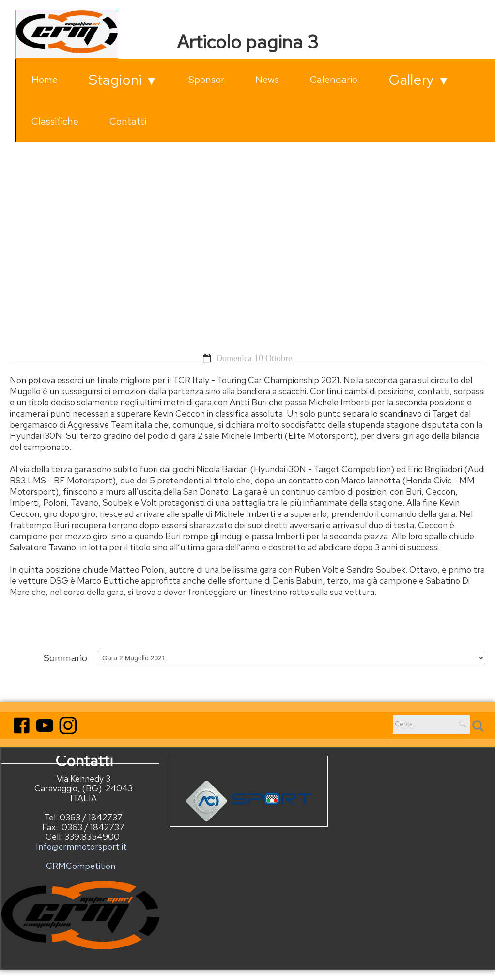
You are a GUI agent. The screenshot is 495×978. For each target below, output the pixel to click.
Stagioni (123, 79)
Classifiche (54, 121)
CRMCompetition (80, 865)
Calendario (333, 79)
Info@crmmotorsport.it (80, 841)
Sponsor (206, 79)
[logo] (66, 34)
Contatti (127, 121)
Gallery (418, 79)
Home (44, 79)
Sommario (65, 657)
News (267, 79)
